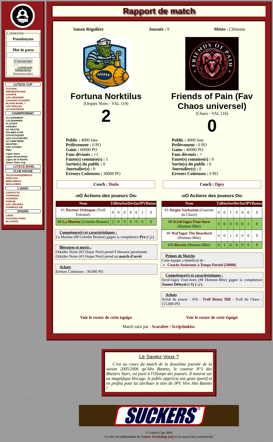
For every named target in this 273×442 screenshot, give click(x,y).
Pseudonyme (23, 39)
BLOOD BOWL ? (16, 103)
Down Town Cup (16, 162)
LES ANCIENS (14, 204)
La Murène (71, 222)
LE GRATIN (12, 129)
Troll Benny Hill (217, 299)
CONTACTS (13, 192)
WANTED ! (12, 144)
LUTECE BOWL (24, 166)
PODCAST (12, 178)
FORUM (10, 201)
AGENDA (11, 126)
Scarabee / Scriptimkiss (173, 326)
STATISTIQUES (15, 135)
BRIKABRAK (13, 181)
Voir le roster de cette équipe (106, 317)
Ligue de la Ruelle (17, 159)
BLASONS (12, 221)
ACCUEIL (11, 88)
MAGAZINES (13, 184)
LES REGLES (14, 106)
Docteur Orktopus (81, 210)
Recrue (180, 245)
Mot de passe (23, 50)
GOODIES (12, 198)
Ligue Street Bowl (16, 156)
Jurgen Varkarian (184, 210)
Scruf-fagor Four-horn (191, 222)
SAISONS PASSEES (18, 100)
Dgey (219, 184)
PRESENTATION (16, 91)
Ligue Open (13, 153)
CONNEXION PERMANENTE (23, 68)
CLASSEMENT (14, 117)
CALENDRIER (14, 120)
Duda (114, 184)
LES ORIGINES (15, 97)
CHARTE (11, 94)
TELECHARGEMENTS (19, 175)
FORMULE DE (14, 207)
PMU (8, 149)
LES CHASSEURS (17, 138)
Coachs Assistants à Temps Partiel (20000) (201, 265)
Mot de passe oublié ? (23, 73)
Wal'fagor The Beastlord (191, 233)
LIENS (9, 215)
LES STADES (14, 146)
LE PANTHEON (15, 109)
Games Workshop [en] (157, 437)
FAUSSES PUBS (16, 218)
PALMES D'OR (14, 132)
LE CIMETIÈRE (15, 141)
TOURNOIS (12, 195)
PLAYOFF (12, 123)
